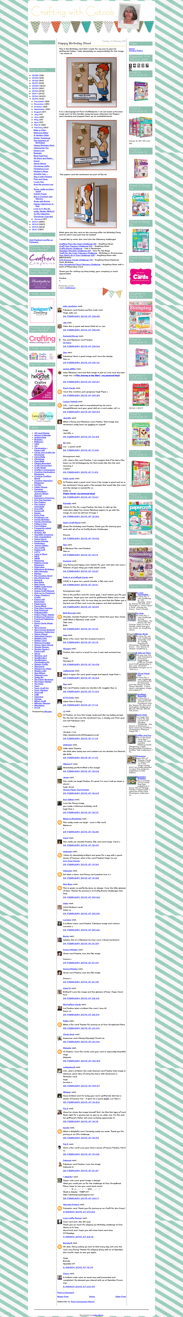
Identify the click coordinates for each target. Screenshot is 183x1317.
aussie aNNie (69, 369)
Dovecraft (39, 511)
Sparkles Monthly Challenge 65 (75, 251)
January (38, 219)
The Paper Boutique (43, 679)
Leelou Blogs (98, 1315)
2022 (35, 80)
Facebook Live (41, 517)
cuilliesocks (68, 671)
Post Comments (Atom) (82, 1301)
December (39, 101)
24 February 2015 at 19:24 (81, 864)
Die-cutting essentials (39, 505)
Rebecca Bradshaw (72, 819)
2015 (35, 99)
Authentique (40, 437)
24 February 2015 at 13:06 (81, 538)
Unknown (67, 745)
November (39, 104)
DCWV (37, 485)
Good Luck (39, 150)
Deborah (67, 1160)
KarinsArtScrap (70, 336)
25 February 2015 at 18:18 (80, 1121)
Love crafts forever (72, 1218)
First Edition (40, 526)
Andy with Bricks (42, 201)
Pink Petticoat (41, 610)
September (39, 109)
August (38, 112)
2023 (35, 78)
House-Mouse (41, 541)
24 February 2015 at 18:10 (80, 812)
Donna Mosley (70, 950)
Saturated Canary (43, 636)
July (36, 114)
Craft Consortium (43, 465)
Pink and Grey (41, 179)
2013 (35, 224)
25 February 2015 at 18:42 (81, 1138)
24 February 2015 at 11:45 (80, 472)
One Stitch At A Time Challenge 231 (77, 255)
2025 (35, 75)
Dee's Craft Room (72, 522)
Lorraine (67, 920)
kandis (66, 1128)
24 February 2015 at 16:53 (81, 678)
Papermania (40, 604)
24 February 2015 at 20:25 (81, 913)
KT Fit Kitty (68, 698)
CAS (36, 444)
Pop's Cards (69, 388)
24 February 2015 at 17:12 (80, 705)
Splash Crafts (41, 664)
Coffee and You (143, 735)
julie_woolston (70, 306)
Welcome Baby (41, 133)
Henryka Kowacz (71, 1204)
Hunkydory (39, 543)
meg (65, 635)
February (38, 127)
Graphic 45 (40, 532)
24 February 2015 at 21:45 (81, 982)
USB (36, 694)
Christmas (39, 459)
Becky (66, 936)
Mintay (37, 573)
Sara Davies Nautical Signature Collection (44, 631)
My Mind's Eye (41, 578)
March (37, 125)
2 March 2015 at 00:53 (79, 1212)
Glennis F (68, 764)
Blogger (48, 711)
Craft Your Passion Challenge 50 (75, 246)
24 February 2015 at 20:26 (81, 930)
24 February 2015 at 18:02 (81, 771)
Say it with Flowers (43, 176)
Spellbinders (40, 658)
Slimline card (40, 656)
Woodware (39, 705)
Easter (37, 513)
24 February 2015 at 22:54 (81, 1014)
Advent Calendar (42, 435)
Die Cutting (39, 502)
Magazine (39, 560)
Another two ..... (41, 174)
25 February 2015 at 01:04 (81, 1028)
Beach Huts (141, 715)
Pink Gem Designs (43, 608)
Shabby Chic (40, 638)
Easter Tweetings (42, 138)
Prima (37, 621)
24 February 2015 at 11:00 (81, 450)
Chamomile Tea (41, 148)
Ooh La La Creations (44, 593)
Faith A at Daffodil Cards (75, 577)
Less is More (40, 554)
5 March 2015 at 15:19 (78, 1267)
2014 (35, 222)
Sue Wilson (39, 673)
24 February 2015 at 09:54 (81, 412)
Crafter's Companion (44, 470)
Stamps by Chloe (42, 669)
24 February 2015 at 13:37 (81, 571)
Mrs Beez (68, 884)
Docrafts (38, 509)
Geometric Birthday (141, 778)
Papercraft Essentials (39, 600)
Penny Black (40, 606)
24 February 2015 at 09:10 (81, 362)
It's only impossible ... (143, 594)
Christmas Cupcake (43, 216)
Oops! (37, 161)
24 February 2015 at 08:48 (81, 330)
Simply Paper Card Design (76, 790)
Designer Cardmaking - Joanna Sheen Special (41, 492)
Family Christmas (42, 522)
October (38, 107)
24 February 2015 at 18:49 (81, 845)
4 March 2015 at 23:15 (78, 1237)
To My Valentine (42, 214)
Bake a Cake (40, 130)
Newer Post (62, 1296)
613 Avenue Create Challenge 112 (76, 260)
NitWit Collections (43, 586)
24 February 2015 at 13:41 (80, 585)
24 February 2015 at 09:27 (81, 382)
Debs (65, 903)
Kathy (66, 1021)
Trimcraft (38, 692)
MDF (36, 556)
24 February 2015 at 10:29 (81, 437)
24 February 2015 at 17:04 (81, 691)
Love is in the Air (42, 209)
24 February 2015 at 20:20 (81, 897)
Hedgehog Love (41, 169)
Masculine (39, 567)
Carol (65, 838)
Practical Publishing (44, 619)
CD (36, 446)
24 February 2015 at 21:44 (81, 963)
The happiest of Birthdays (41, 141)
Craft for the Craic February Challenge (78, 253)
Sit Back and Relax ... (44, 158)
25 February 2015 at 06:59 (81, 1061)
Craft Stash (40, 468)
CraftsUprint (70, 288)
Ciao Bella (39, 461)
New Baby (39, 582)
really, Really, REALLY (44, 211)
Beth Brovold (69, 613)
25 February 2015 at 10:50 (81, 1102)
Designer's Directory (44, 498)
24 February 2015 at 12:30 (81, 516)
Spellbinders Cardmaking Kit (41, 661)
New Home (39, 584)
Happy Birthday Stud (44, 145)
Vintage (38, 699)
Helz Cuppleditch (42, 537)
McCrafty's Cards (72, 1004)
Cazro (66, 1273)
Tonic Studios (41, 690)
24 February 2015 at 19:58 (81, 878)
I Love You (39, 182)
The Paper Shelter (43, 681)
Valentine (38, 697)
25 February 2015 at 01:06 (81, 1042)
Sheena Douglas (42, 643)
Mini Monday (41, 571)
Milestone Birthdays (44, 569)
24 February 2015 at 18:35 (81, 832)
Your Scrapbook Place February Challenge (79, 264)
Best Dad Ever (41, 156)
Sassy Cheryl (40, 634)
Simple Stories (41, 647)
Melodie (67, 1048)
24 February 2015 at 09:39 (81, 395)
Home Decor (40, 539)
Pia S (65, 1108)
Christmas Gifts (41, 166)
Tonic (37, 686)
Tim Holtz (38, 684)
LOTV (37, 552)
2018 (35, 91)
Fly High (140, 613)
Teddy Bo (38, 677)
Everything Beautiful (141, 695)
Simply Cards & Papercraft (41, 650)
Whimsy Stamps (42, 703)
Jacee (66, 777)
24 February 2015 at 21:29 (81, 943)
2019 (35, 88)
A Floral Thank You (143, 674)
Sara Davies (40, 627)
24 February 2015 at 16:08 (81, 664)
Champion (141, 756)
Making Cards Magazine (41, 564)
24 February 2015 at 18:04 (81, 793)
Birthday (38, 439)
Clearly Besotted (42, 463)
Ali (64, 443)
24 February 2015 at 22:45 (81, 998)
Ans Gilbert (69, 799)
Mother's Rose (41, 171)
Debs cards (68, 478)
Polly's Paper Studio (44, 614)
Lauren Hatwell (70, 401)
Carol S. (67, 988)
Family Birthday (41, 519)
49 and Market (41, 433)
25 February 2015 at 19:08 (81, 1154)
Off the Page (40, 589)
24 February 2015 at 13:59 (81, 607)
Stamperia (39, 666)
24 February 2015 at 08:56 (81, 346)
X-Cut (37, 707)
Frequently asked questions (42, 529)
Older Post (120, 1296)
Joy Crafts (39, 547)
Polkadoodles (41, 612)
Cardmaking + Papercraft (41, 449)
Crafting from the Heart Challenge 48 (77, 244)
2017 (35, 93)
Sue (65, 352)
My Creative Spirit (43, 576)
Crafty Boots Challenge (70, 248)
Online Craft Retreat (44, 591)
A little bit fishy (143, 653)
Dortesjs (67, 561)
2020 (36, 86)
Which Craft (40, 701)
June (36, 117)
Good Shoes (40, 163)
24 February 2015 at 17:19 (80, 758)
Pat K (65, 1144)
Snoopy (67, 648)
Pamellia (67, 503)
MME (37, 558)
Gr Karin (67, 343)
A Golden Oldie (41, 135)
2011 (35, 229)
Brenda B (67, 1243)
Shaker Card (40, 640)
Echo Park (39, 515)
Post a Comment (65, 1292)
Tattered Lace (41, 675)
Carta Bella (39, 457)
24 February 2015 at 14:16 (80, 629)
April (36, 122)
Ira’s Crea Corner (71, 861)
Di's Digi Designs (42, 500)
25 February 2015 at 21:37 (81, 1171)
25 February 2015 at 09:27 (81, 1086)
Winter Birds (142, 634)
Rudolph (38, 153)
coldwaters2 (69, 1067)
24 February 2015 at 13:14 (80, 555)
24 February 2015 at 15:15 (80, 642)
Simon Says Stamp (43, 645)
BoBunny (38, 442)
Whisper (67, 1092)
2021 (35, 83)
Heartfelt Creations (43, 535)
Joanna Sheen (41, 545)
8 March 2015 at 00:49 (79, 1286)
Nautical (38, 580)
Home (92, 1296)
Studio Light (40, 671)
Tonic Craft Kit (41, 688)
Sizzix (37, 653)
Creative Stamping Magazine (43, 481)
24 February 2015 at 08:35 (81, 316)
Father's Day (40, 524)
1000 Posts (40, 194)
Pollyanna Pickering (44, 617)
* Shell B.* (68, 1177)
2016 (35, 96)
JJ (64, 711)
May (36, 120)
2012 (35, 227)
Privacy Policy (136, 50)
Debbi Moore (40, 487)
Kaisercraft (39, 550)
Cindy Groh (68, 1034)
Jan (65, 322)
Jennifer (67, 418)
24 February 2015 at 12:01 (80, 497)
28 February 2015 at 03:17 (81, 1198)
